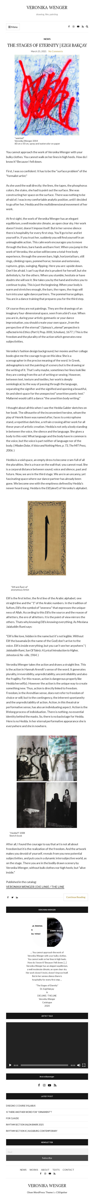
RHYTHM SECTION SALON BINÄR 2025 (25, 1124)
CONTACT (68, 1169)
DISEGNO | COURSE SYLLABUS (21, 1105)
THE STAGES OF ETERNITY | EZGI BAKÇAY (47, 45)
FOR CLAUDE (12, 1118)
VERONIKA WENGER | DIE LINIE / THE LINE (35, 886)
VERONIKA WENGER (47, 7)
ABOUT (45, 1169)
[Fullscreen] (83, 1065)
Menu (13, 27)
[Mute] (78, 1065)
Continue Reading (75, 897)
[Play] (10, 1065)
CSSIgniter (61, 1192)
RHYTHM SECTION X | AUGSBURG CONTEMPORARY (31, 1131)
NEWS (47, 39)
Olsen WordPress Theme (40, 1192)
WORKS (34, 1169)
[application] (47, 1045)
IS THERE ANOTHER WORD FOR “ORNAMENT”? (29, 1112)
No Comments (56, 51)
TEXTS (56, 1169)
